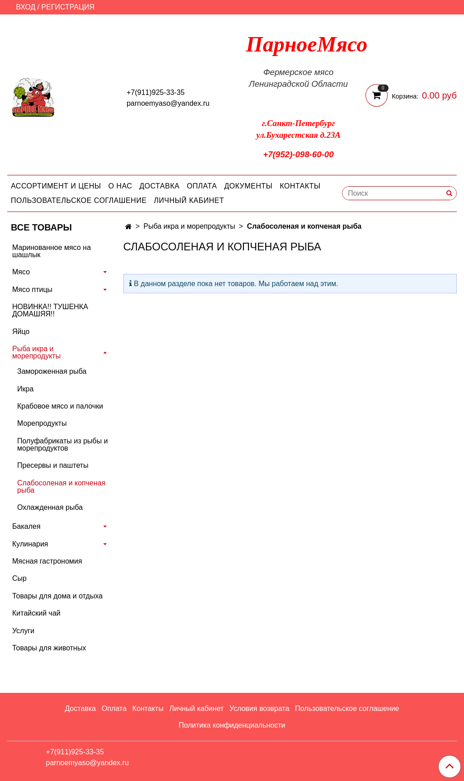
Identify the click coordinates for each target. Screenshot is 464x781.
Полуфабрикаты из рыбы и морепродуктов (62, 444)
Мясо (21, 272)
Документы (248, 186)
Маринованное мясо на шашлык (51, 251)
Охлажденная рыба (50, 507)
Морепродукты (42, 423)
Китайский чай (36, 613)
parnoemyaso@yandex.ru (168, 103)
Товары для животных (49, 648)
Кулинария (30, 544)
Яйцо (20, 331)
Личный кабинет (189, 200)
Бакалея (26, 526)
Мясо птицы (32, 289)
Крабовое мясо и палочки (60, 406)
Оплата (202, 186)
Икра (25, 389)
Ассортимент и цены (56, 186)
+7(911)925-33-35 (156, 92)
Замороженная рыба (51, 371)
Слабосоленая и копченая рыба (61, 486)
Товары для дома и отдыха (57, 596)
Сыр (19, 578)
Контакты (300, 186)
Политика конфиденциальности (231, 725)
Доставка (160, 186)
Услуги (23, 631)
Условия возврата (259, 708)
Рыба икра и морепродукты (189, 226)
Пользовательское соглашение (79, 200)
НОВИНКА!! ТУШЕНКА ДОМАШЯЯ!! (50, 310)
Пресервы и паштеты (53, 465)
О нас (120, 186)
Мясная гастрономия (47, 561)
